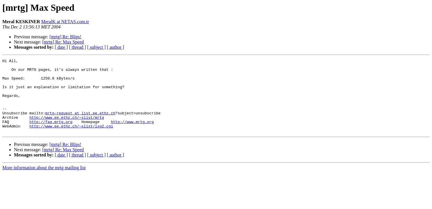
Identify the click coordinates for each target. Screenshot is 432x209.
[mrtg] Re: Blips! (65, 36)
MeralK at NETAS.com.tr (65, 21)
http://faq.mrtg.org (51, 134)
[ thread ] (77, 47)
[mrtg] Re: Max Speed (63, 41)
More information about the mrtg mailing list (44, 182)
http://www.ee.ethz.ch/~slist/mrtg (67, 129)
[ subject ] (96, 47)
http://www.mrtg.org (132, 134)
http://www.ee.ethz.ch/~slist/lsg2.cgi (71, 140)
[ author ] (115, 47)
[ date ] (61, 47)
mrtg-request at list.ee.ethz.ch (80, 124)
